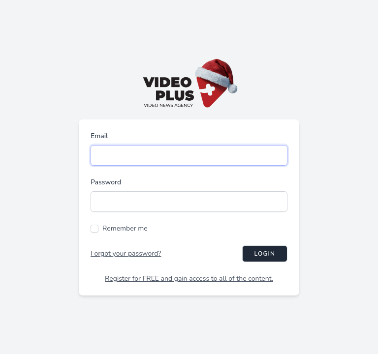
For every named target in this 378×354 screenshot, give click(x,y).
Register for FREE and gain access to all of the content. (189, 278)
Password (106, 182)
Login (264, 254)
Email (99, 136)
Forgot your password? (126, 253)
